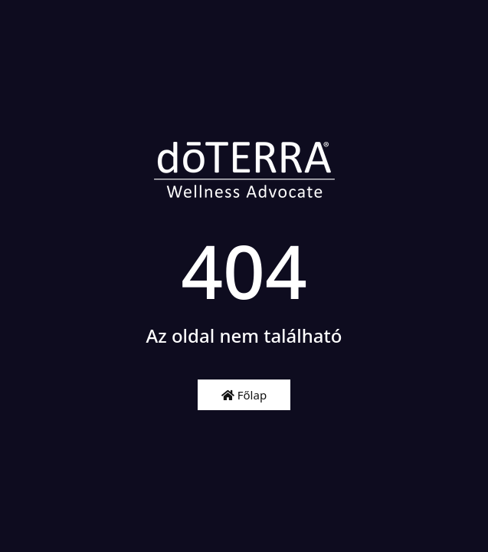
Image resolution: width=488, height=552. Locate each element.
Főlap (244, 394)
